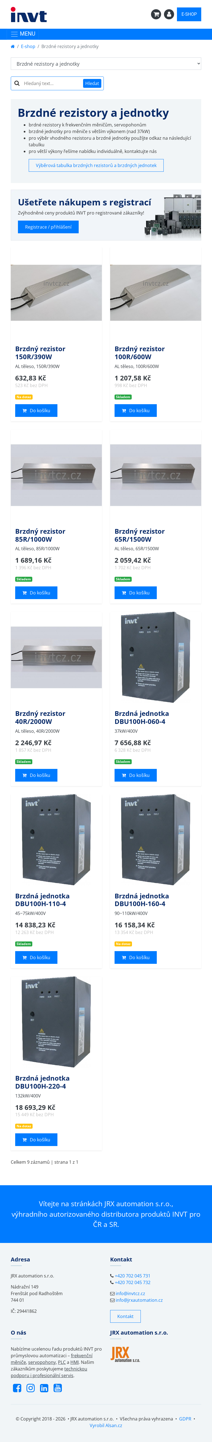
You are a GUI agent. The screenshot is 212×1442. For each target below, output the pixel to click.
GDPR (185, 1419)
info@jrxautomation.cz (139, 1300)
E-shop (28, 46)
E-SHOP (189, 14)
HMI (74, 1362)
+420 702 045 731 (132, 1276)
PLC (62, 1362)
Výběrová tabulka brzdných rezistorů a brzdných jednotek (96, 165)
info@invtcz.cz (130, 1293)
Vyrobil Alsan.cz (106, 1425)
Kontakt (125, 1316)
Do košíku (36, 411)
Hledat (92, 83)
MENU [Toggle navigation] (22, 34)
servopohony (42, 1362)
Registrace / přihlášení (48, 227)
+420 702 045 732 (132, 1282)
